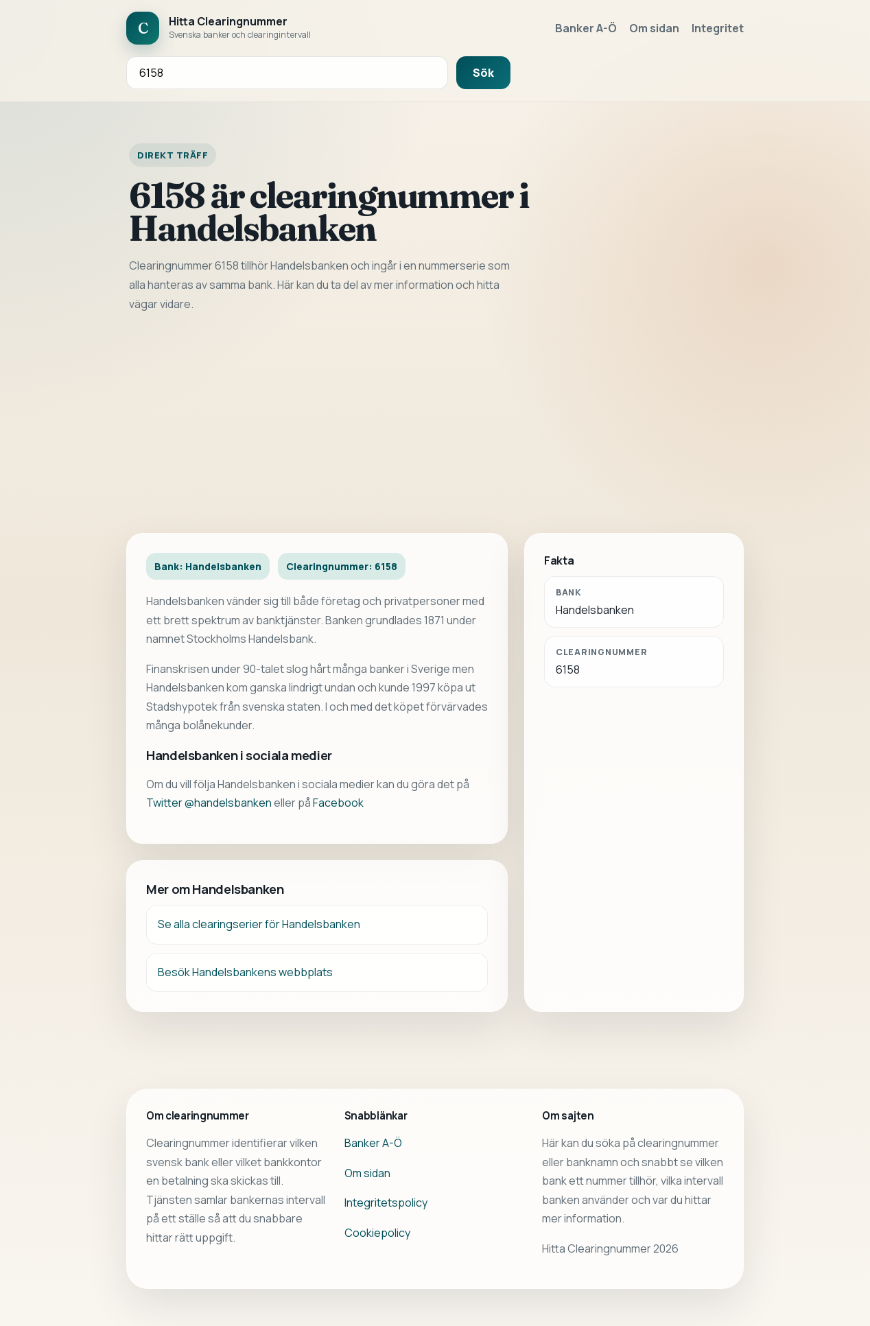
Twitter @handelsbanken (209, 802)
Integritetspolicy (385, 1202)
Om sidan (654, 28)
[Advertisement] (435, 423)
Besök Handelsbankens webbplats (245, 972)
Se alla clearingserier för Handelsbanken (259, 924)
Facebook (338, 802)
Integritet (718, 28)
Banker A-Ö (586, 28)
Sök (483, 72)
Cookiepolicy (377, 1232)
